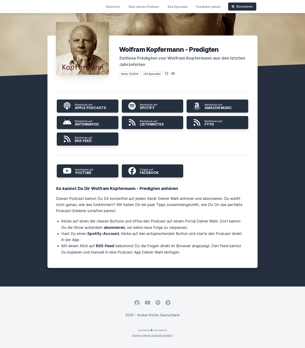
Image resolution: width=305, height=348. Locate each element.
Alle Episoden (178, 6)
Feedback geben (208, 6)
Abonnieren (242, 6)
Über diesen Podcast (143, 6)
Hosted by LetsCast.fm (152, 330)
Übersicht (113, 6)
